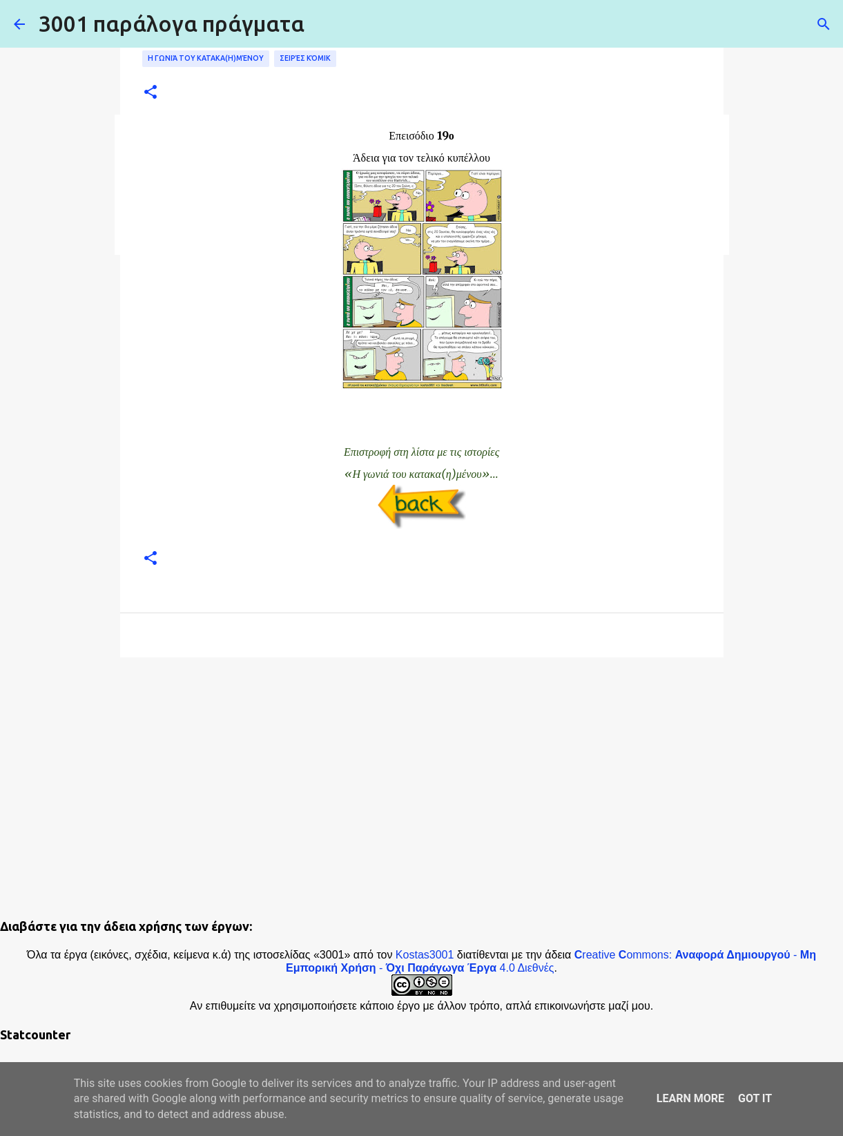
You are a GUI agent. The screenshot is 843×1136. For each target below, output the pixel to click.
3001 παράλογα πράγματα (171, 23)
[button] (150, 93)
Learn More (690, 1098)
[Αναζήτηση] (823, 24)
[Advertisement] (422, 775)
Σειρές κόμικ (305, 58)
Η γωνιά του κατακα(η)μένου (206, 58)
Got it (755, 1098)
